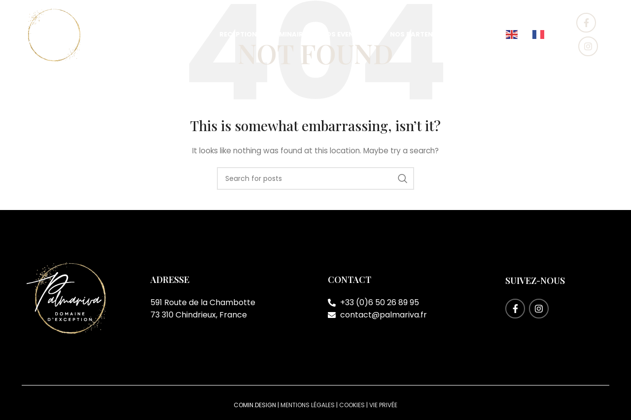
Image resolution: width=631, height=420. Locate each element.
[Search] (315, 178)
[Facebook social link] (586, 23)
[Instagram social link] (588, 46)
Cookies (352, 405)
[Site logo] (54, 34)
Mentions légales (307, 405)
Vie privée (383, 405)
